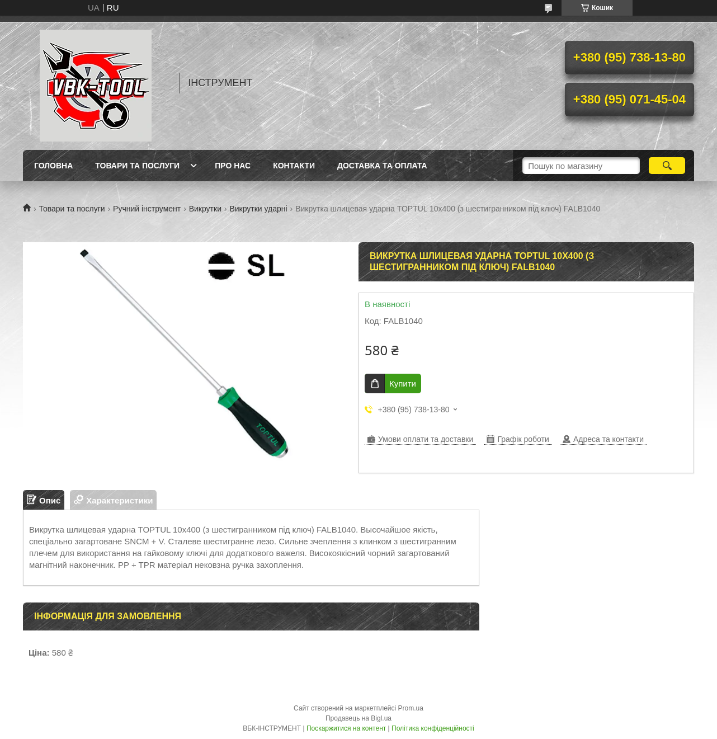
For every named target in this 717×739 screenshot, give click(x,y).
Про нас (233, 165)
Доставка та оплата (382, 165)
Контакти (294, 165)
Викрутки (205, 208)
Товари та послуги (137, 165)
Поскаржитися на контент (346, 728)
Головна (53, 165)
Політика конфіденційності (432, 728)
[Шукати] (667, 165)
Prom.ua (410, 708)
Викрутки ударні (258, 208)
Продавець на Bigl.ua (358, 718)
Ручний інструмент (147, 208)
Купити (402, 383)
